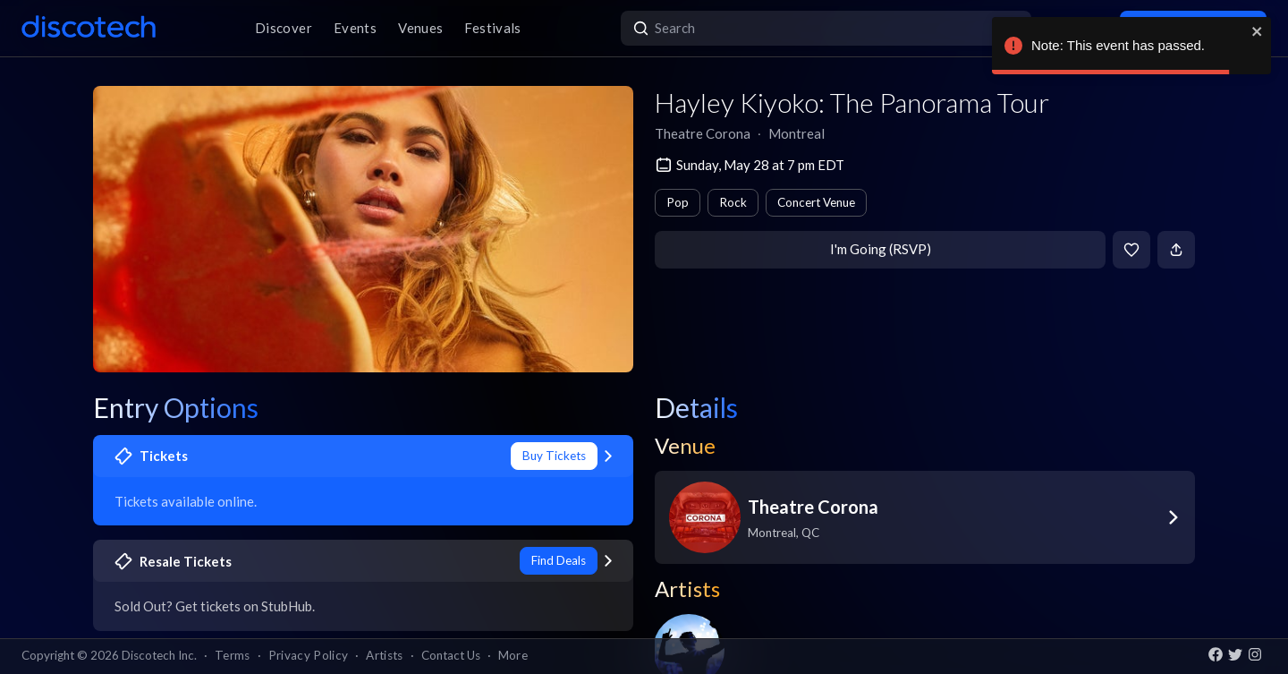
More (513, 655)
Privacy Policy (308, 655)
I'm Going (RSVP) (880, 249)
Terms (232, 655)
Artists (384, 655)
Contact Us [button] (450, 655)
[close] (1257, 31)
